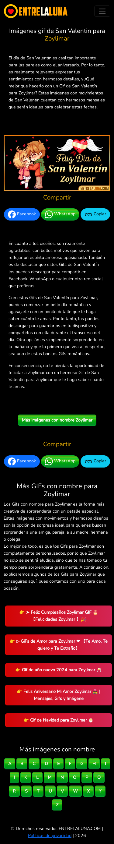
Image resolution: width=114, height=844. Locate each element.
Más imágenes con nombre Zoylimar (57, 420)
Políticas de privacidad (49, 835)
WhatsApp (60, 214)
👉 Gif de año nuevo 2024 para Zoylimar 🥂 (58, 670)
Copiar (95, 214)
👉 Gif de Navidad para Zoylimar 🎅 (58, 720)
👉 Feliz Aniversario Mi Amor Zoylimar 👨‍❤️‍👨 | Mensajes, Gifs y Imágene (58, 694)
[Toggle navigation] (102, 11)
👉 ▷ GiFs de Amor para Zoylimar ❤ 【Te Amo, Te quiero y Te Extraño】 (58, 644)
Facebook (22, 214)
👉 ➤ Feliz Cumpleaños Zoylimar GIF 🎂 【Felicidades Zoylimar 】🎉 (58, 615)
